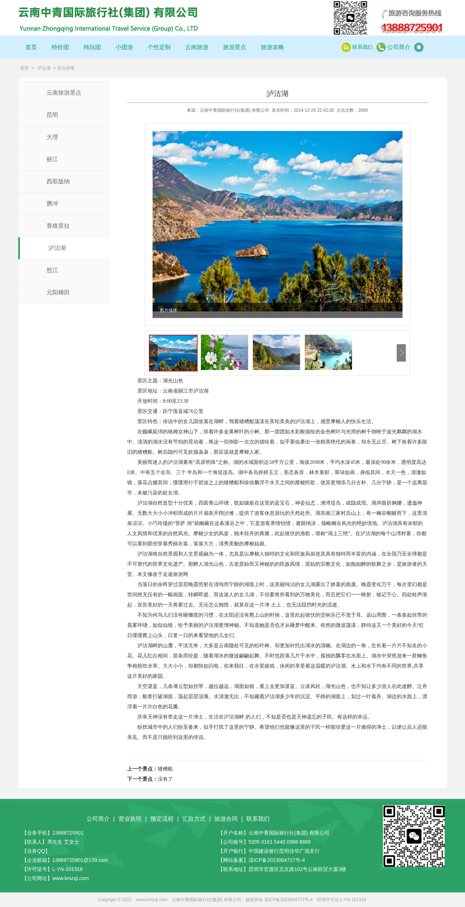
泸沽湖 (43, 68)
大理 (52, 137)
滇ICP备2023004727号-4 (276, 860)
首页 (31, 47)
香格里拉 (58, 226)
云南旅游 (197, 47)
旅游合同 (226, 819)
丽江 (52, 159)
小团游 (124, 47)
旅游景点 (234, 47)
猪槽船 (165, 769)
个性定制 (159, 47)
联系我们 (362, 47)
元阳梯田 (58, 292)
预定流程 (162, 819)
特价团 (60, 47)
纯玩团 (92, 47)
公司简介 (399, 47)
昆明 (52, 115)
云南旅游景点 (63, 92)
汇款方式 (194, 819)
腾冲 (52, 203)
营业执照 (130, 819)
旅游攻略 (272, 47)
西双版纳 (58, 181)
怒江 (52, 270)
